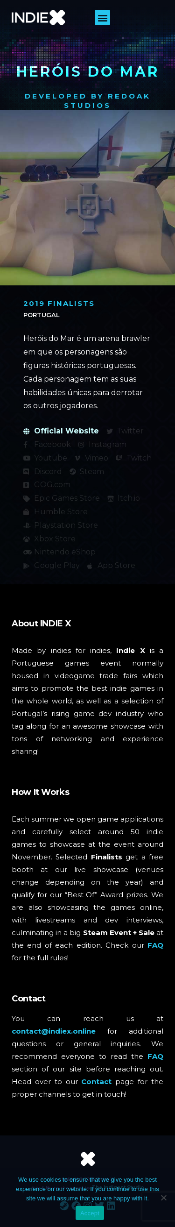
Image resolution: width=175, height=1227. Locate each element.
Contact (96, 1081)
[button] (102, 17)
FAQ (155, 945)
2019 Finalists (59, 303)
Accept (89, 1213)
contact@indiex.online (54, 1031)
